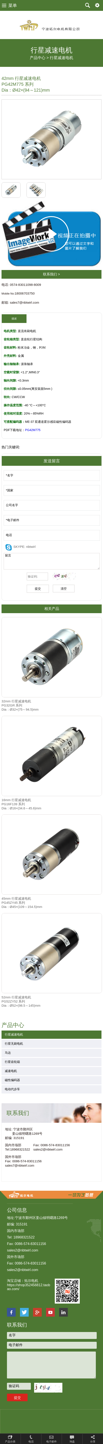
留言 (52, 561)
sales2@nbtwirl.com (47, 1149)
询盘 (72, 1441)
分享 (92, 1441)
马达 (8, 1052)
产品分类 (10, 1441)
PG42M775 (32, 430)
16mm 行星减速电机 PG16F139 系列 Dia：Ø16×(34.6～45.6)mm (21, 804)
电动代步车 (12, 1089)
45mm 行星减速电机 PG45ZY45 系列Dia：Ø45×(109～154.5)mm (22, 903)
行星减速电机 (61, 58)
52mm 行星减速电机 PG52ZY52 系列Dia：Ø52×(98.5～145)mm (21, 1001)
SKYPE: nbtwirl (24, 546)
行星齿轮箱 (12, 1062)
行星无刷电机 (14, 1043)
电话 (31, 1441)
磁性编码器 (12, 1080)
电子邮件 (51, 1441)
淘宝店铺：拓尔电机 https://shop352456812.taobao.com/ (28, 1285)
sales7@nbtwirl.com (19, 1165)
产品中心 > (39, 58)
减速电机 (11, 1071)
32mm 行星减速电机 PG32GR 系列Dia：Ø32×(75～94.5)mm (20, 705)
